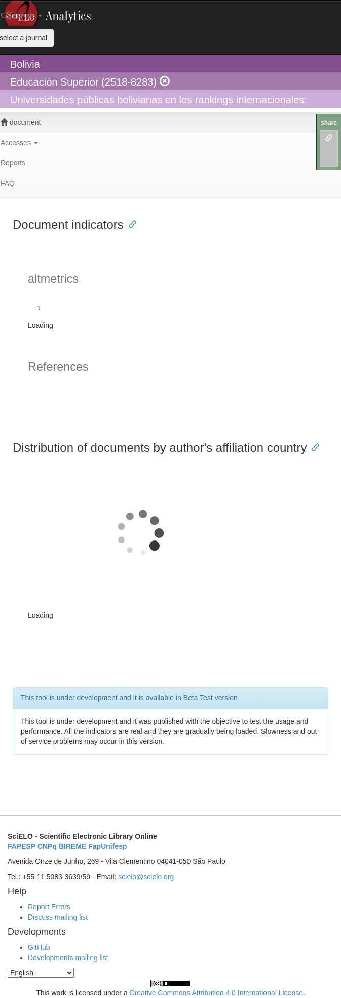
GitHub (39, 947)
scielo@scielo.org (146, 876)
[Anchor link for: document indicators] (130, 223)
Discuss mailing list (58, 917)
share (329, 123)
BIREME (72, 846)
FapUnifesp (107, 846)
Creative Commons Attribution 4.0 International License (216, 993)
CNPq (47, 846)
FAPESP (21, 846)
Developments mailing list (68, 957)
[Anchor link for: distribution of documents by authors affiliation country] (313, 446)
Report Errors (49, 907)
